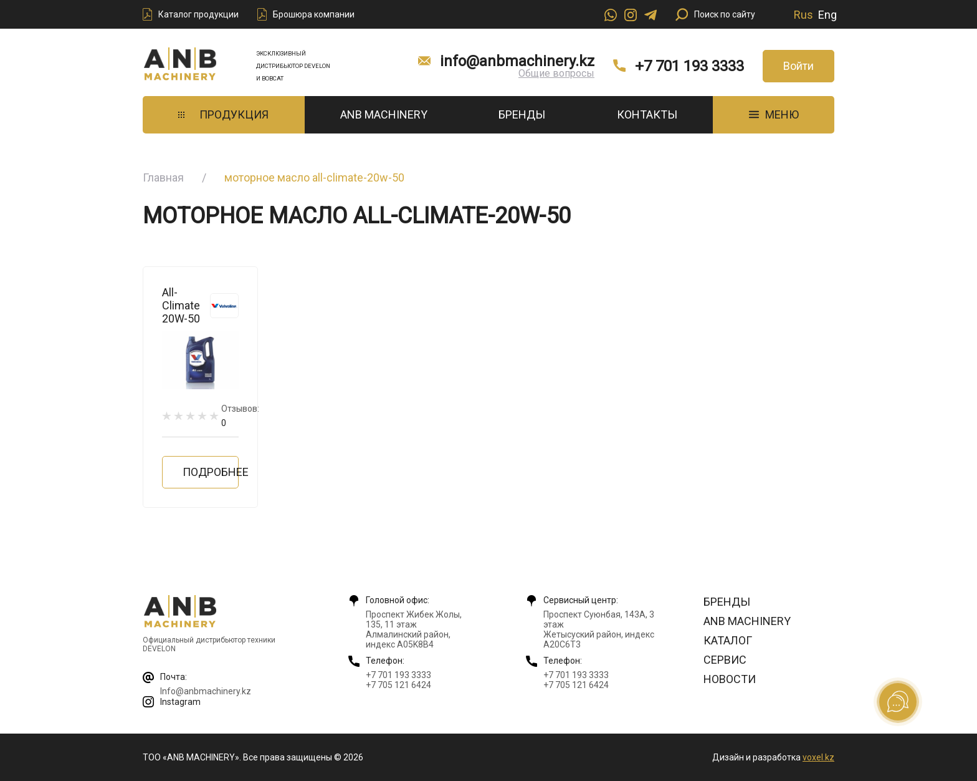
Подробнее (211, 471)
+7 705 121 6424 (398, 685)
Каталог (727, 640)
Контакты (647, 114)
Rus (803, 14)
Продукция (223, 114)
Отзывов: (240, 416)
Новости (729, 679)
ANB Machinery (383, 114)
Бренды (521, 114)
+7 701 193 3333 (689, 66)
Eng (827, 14)
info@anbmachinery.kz (517, 61)
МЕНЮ (774, 114)
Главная (163, 177)
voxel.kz (818, 757)
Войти (798, 65)
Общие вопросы (556, 73)
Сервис (724, 659)
